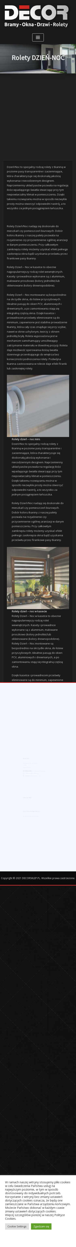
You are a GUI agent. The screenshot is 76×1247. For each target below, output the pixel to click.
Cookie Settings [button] (17, 1226)
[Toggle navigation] (38, 37)
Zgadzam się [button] (41, 1226)
